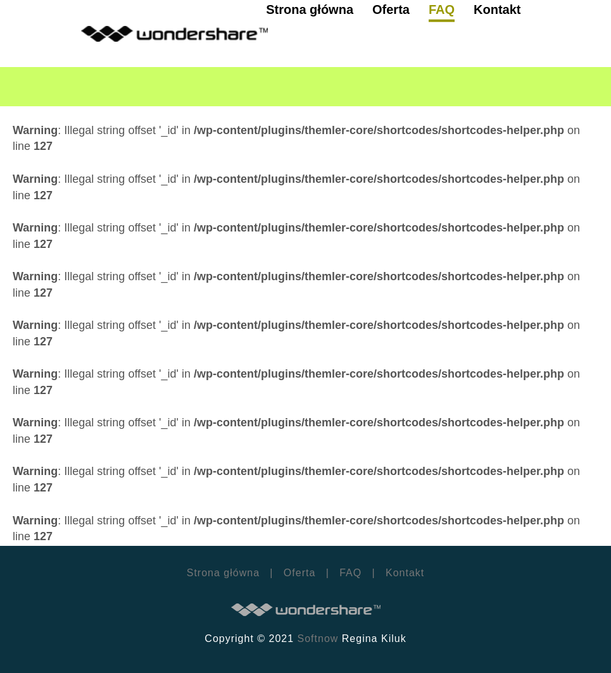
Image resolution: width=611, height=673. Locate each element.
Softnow (318, 638)
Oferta (299, 572)
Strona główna (223, 572)
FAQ (350, 572)
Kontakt (403, 572)
